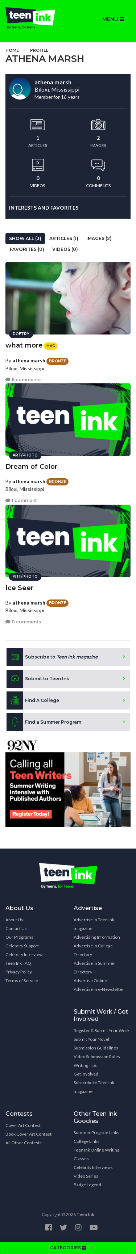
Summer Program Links (96, 1132)
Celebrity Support (22, 945)
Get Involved (86, 1074)
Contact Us (16, 928)
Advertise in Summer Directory (94, 967)
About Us (14, 919)
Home (12, 50)
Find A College (33, 700)
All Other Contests (23, 1142)
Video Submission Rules (97, 1056)
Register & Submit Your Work (101, 1030)
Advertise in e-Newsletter (99, 989)
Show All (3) (25, 238)
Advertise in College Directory (93, 950)
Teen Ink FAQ (18, 963)
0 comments (23, 621)
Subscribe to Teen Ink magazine (94, 1087)
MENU (113, 19)
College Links (86, 1141)
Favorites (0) (27, 249)
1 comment (21, 500)
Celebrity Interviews (25, 954)
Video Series (86, 1176)
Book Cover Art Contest (28, 1134)
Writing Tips (85, 1065)
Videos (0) (65, 249)
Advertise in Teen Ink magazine (94, 924)
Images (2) (99, 238)
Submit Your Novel (91, 1039)
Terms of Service (21, 980)
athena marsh (28, 360)
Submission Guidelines (96, 1048)
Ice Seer (19, 588)
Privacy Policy (18, 972)
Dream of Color (31, 467)
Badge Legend (87, 1184)
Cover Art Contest (23, 1125)
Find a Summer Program (44, 722)
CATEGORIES (68, 1247)
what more (24, 345)
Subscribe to (52, 657)
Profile (39, 50)
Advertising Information (97, 937)
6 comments (23, 379)
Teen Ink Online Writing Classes (96, 1154)
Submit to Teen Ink (38, 679)
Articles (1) (63, 238)
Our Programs (19, 937)
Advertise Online (90, 980)
